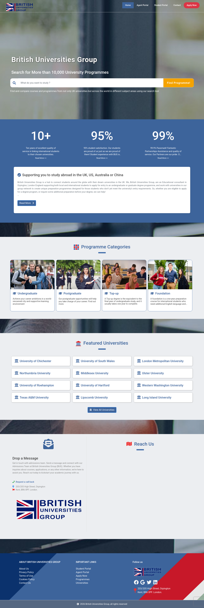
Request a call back (25, 482)
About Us (24, 568)
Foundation (160, 293)
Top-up (112, 293)
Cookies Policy (26, 579)
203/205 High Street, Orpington (154, 588)
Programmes (82, 579)
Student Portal (83, 568)
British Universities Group (43, 562)
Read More (26, 203)
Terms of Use (26, 575)
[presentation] (14, 285)
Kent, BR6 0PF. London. (150, 592)
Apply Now (81, 575)
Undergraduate (25, 293)
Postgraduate (70, 293)
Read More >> (40, 158)
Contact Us (25, 583)
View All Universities (102, 409)
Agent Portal (82, 572)
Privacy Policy (26, 572)
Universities (82, 583)
